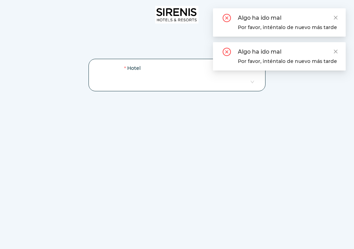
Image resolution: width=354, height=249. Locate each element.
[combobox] (189, 81)
